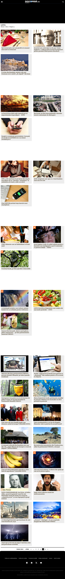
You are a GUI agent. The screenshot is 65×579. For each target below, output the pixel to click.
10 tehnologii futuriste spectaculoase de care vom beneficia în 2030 (15, 520)
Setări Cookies (56, 558)
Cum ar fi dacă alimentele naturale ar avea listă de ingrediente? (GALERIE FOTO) (15, 470)
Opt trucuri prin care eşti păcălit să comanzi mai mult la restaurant (15, 48)
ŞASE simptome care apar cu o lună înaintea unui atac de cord (48, 179)
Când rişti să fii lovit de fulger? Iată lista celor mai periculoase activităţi (16, 543)
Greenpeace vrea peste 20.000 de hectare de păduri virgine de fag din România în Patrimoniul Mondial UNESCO (15, 399)
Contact (50, 558)
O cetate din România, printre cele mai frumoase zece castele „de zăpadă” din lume (15, 73)
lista (7, 26)
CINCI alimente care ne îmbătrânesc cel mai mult (15, 245)
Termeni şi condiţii (32, 558)
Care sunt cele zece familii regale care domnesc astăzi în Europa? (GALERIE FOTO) (15, 423)
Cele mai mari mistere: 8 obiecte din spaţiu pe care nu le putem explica (48, 470)
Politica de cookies (23, 558)
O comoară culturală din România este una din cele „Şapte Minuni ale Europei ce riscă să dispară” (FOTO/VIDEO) (16, 446)
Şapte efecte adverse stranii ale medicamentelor (44, 493)
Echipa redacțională (42, 558)
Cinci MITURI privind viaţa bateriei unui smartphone (14, 204)
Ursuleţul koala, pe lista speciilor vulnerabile (15, 269)
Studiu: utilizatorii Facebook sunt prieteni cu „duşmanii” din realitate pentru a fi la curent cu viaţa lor (48, 375)
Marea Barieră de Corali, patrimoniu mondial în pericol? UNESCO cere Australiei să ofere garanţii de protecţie (48, 399)
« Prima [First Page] (27, 549)
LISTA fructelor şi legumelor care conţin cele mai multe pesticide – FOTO (48, 309)
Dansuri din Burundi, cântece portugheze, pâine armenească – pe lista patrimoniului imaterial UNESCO (15, 332)
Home (2, 26)
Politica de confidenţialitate (12, 558)
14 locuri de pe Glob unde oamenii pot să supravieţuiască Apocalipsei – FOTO (14, 114)
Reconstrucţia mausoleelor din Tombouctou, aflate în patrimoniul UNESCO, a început (48, 446)
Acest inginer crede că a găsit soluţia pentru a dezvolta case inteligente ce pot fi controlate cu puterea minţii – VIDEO (48, 245)
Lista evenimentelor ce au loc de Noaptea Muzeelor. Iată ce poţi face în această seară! (48, 423)
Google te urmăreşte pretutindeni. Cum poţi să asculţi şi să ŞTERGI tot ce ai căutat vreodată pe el (15, 137)
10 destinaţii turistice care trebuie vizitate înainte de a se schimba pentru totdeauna (14, 309)
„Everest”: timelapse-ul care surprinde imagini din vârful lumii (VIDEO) (46, 520)
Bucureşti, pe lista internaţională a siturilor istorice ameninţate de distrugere (48, 114)
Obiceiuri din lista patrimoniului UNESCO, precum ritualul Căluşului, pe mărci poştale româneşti (15, 375)
